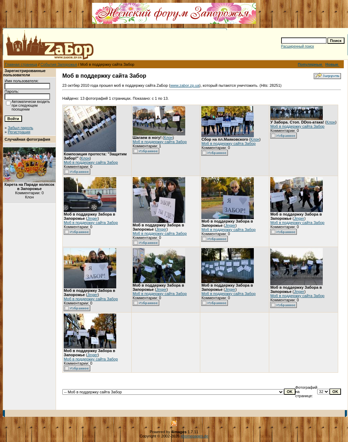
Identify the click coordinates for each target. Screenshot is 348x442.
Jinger (92, 218)
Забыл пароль (20, 128)
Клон (85, 158)
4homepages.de (194, 436)
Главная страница (21, 64)
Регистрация (19, 132)
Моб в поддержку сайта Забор (91, 162)
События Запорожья (59, 64)
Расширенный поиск (297, 46)
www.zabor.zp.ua (184, 85)
